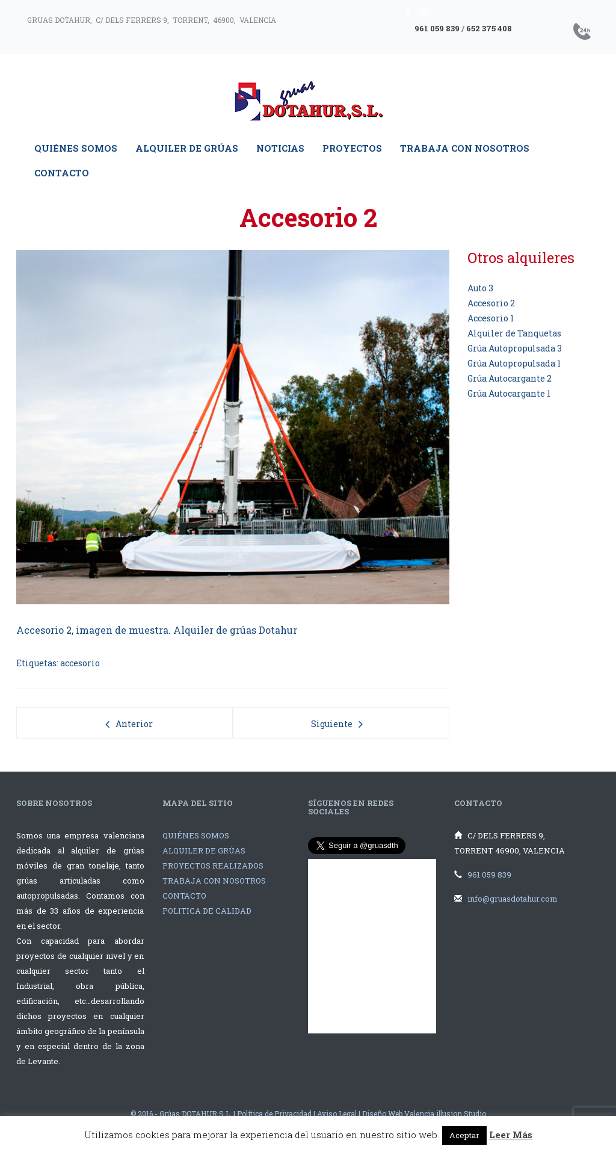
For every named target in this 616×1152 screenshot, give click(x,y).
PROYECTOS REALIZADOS (212, 865)
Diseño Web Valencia (398, 1113)
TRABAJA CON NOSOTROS (214, 880)
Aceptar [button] (464, 1135)
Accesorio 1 (490, 318)
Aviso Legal (337, 1113)
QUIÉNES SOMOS (195, 835)
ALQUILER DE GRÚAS (203, 850)
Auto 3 (480, 288)
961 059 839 (437, 28)
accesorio (80, 663)
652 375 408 (489, 28)
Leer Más (510, 1135)
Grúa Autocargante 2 (509, 378)
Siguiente (332, 723)
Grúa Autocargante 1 (508, 393)
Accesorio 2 (491, 303)
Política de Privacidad (274, 1113)
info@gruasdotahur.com (512, 898)
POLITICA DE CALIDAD (206, 910)
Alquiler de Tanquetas (514, 333)
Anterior (134, 723)
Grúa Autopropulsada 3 (514, 348)
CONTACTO (184, 895)
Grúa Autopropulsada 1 (514, 363)
